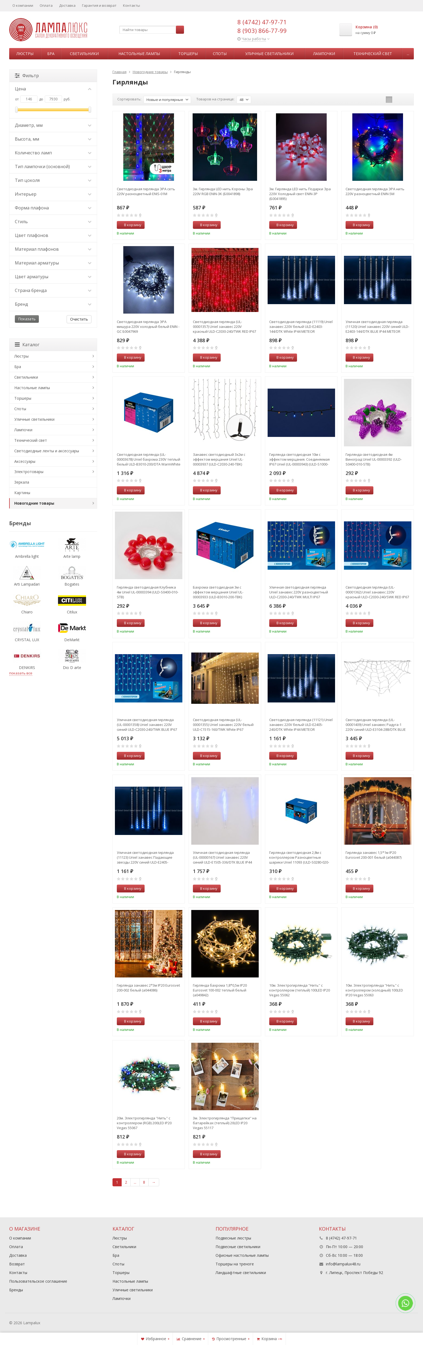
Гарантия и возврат (99, 5)
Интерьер (53, 194)
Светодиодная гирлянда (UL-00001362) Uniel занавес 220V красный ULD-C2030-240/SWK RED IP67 (377, 592)
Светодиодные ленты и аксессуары (46, 450)
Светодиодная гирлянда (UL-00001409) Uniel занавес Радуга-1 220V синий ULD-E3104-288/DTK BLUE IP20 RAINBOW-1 (376, 724)
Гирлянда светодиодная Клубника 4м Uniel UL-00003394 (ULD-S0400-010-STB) (147, 592)
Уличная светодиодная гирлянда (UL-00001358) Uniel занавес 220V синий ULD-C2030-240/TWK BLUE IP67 (147, 724)
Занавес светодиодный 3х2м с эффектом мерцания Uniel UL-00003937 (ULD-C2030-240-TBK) (219, 459)
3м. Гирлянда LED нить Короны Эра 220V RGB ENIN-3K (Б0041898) (223, 191)
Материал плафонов (53, 249)
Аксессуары (24, 461)
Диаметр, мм (53, 125)
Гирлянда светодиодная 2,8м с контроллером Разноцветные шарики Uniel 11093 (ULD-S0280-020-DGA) (299, 857)
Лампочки (324, 53)
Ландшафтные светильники (241, 1272)
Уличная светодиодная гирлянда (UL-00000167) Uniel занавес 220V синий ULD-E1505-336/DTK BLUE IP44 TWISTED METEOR (222, 857)
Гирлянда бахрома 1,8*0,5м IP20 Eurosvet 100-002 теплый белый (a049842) (220, 990)
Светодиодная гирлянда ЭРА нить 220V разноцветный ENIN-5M (375, 191)
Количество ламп (53, 152)
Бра (50, 53)
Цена (53, 88)
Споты (220, 53)
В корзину (129, 224)
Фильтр (27, 76)
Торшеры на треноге (235, 1263)
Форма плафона (53, 207)
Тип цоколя (53, 180)
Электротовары (28, 471)
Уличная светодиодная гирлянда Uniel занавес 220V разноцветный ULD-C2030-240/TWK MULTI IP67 (298, 592)
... (408, 53)
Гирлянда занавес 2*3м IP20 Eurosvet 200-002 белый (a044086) (148, 988)
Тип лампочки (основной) (53, 166)
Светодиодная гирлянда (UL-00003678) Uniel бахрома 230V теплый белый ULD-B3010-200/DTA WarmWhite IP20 (148, 459)
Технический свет (372, 53)
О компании (22, 5)
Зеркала (21, 482)
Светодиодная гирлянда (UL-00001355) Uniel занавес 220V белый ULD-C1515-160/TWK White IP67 (223, 724)
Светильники (84, 53)
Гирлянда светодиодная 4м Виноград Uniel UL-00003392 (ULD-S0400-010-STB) (374, 459)
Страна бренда (53, 290)
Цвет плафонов (53, 235)
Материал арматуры (53, 263)
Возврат (17, 1263)
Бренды (16, 1289)
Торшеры (188, 53)
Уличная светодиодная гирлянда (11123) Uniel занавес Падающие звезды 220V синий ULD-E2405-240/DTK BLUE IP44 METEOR (145, 857)
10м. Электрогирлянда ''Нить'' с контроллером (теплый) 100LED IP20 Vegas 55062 (299, 990)
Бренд (53, 304)
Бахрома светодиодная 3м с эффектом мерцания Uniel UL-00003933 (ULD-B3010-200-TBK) (218, 592)
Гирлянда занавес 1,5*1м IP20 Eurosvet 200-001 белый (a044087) (373, 855)
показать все (20, 673)
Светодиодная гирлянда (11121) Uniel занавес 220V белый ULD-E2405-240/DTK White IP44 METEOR (301, 724)
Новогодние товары (34, 503)
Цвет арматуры (53, 276)
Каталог (27, 345)
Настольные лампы (139, 53)
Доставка (67, 5)
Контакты (131, 5)
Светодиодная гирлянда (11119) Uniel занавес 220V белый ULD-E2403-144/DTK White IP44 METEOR (301, 326)
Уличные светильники (269, 53)
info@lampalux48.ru (343, 1263)
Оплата (46, 5)
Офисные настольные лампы (242, 1255)
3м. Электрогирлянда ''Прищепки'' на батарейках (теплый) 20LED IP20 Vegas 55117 (225, 1123)
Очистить (79, 319)
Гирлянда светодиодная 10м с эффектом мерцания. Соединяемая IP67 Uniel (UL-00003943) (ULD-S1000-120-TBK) (299, 459)
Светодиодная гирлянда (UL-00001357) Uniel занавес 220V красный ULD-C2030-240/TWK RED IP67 (224, 326)
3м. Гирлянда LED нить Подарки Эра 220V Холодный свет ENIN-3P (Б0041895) (300, 193)
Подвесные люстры (233, 1238)
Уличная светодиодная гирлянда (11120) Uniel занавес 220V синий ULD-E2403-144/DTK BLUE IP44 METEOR (377, 326)
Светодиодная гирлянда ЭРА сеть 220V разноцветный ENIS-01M (146, 191)
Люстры (24, 53)
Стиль (53, 221)
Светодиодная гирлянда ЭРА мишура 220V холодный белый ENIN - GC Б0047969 (148, 326)
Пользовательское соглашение (38, 1281)
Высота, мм (53, 139)
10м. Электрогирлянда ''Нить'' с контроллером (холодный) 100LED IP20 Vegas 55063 (374, 990)
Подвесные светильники (238, 1246)
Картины (22, 492)
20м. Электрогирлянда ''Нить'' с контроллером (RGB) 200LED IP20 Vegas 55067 (144, 1123)
